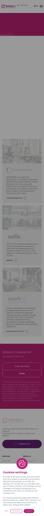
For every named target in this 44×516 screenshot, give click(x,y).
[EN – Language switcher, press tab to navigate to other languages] (37, 7)
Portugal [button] (23, 5)
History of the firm (29, 460)
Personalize (16, 511)
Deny (6, 511)
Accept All (29, 511)
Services (6, 456)
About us (27, 456)
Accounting (6, 460)
